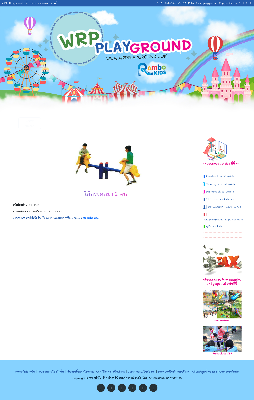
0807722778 (233, 206)
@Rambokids (214, 226)
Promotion (54, 123)
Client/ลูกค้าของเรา (204, 371)
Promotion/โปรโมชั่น (50, 371)
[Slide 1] (124, 107)
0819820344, (216, 206)
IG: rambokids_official (220, 191)
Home (29, 123)
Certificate (127, 123)
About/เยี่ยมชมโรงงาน (80, 371)
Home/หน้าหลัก (25, 371)
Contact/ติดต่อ (229, 371)
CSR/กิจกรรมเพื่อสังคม (110, 371)
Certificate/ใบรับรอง (141, 371)
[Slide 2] (129, 107)
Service (151, 123)
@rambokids (90, 217)
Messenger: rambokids (220, 184)
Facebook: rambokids (220, 176)
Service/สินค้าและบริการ (174, 371)
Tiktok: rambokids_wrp (221, 199)
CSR (102, 123)
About (78, 123)
